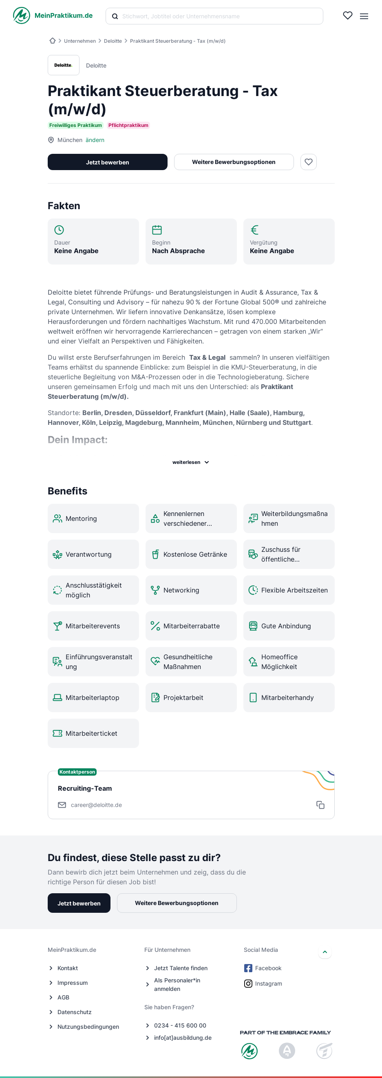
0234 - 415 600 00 (180, 1025)
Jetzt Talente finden (181, 967)
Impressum (72, 982)
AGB (63, 997)
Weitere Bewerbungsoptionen (234, 161)
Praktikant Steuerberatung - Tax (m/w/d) (178, 41)
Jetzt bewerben (107, 162)
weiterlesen (191, 462)
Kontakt (67, 967)
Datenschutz (74, 1011)
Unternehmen (80, 41)
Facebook (263, 968)
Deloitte (113, 41)
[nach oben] (324, 951)
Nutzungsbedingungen (88, 1026)
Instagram (263, 984)
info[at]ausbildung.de (183, 1037)
